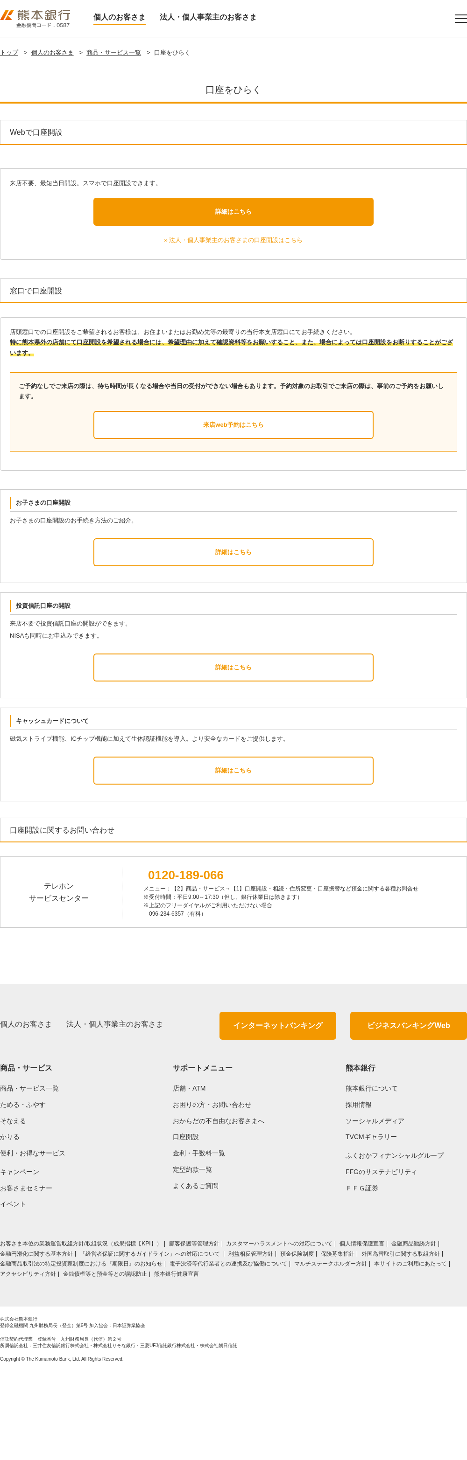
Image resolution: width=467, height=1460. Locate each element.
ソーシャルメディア (375, 1208)
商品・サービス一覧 (113, 52)
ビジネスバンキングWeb (408, 1114)
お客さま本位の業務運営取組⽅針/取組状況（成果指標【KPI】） (81, 1331)
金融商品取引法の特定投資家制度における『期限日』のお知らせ (81, 1352)
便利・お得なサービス (32, 1241)
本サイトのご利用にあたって (410, 1352)
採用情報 (359, 1192)
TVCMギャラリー (371, 1225)
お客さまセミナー (26, 1276)
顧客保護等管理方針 (194, 1331)
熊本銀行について (372, 1176)
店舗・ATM (189, 1176)
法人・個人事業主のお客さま (208, 17)
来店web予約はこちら (233, 512)
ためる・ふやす (23, 1192)
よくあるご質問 (196, 1274)
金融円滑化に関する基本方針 (36, 1342)
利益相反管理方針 (250, 1342)
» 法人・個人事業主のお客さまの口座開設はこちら (233, 328)
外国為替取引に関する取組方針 (400, 1342)
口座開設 (186, 1225)
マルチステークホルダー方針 (330, 1352)
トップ (9, 52)
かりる (10, 1225)
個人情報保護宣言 (362, 1331)
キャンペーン (19, 1260)
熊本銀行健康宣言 (176, 1362)
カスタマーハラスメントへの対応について (279, 1331)
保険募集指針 (337, 1342)
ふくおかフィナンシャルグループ (395, 1243)
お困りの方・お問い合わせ (212, 1192)
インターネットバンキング (278, 1114)
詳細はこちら (233, 299)
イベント (13, 1292)
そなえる (13, 1208)
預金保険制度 (297, 1342)
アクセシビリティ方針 (28, 1362)
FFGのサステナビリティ (381, 1260)
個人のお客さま (119, 17)
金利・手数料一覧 (199, 1241)
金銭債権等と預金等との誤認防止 (105, 1362)
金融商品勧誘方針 (413, 1331)
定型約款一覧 (192, 1257)
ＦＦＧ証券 (362, 1276)
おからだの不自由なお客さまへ (218, 1208)
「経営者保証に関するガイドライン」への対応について (150, 1342)
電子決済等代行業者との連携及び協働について (228, 1352)
